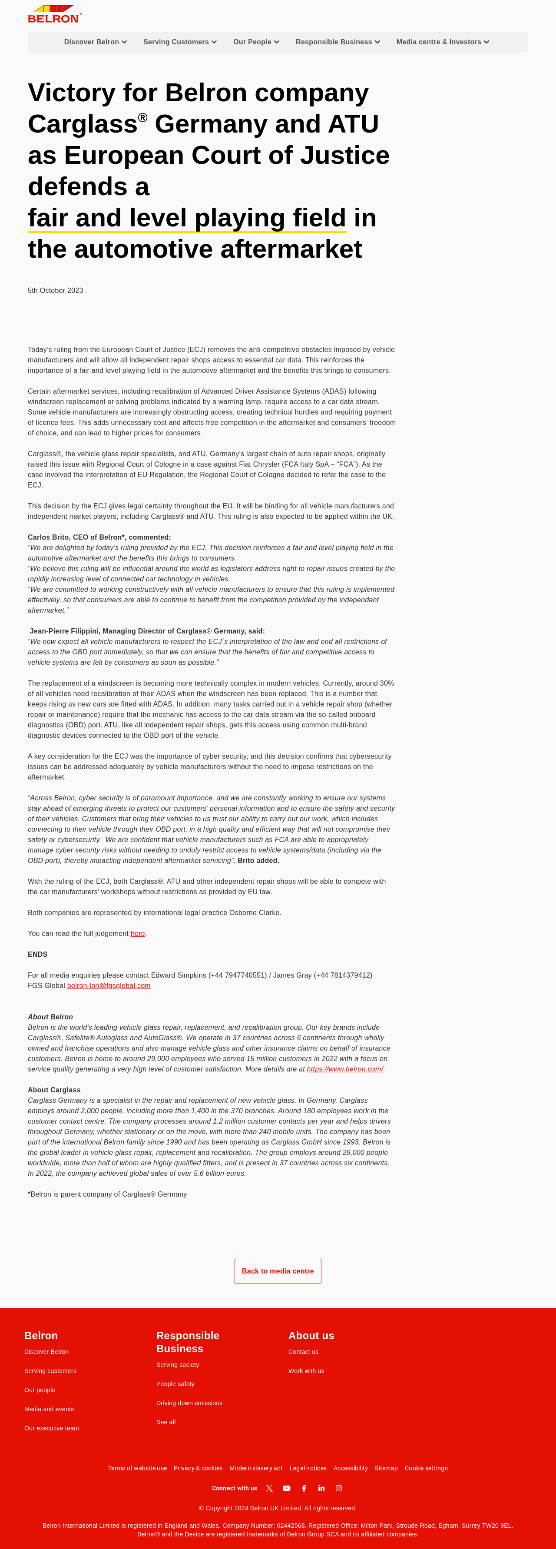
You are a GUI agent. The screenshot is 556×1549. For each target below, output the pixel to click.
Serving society (177, 1364)
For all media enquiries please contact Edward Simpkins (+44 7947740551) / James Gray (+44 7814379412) (200, 975)
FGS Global (89, 985)
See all (166, 1422)
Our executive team (51, 1428)
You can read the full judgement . (87, 933)
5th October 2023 (55, 290)
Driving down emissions (189, 1403)
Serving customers (50, 1370)
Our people (40, 1389)
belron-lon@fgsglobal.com (109, 985)
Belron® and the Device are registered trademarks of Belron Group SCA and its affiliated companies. (278, 1534)
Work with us (306, 1370)
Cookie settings (426, 1468)
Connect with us (235, 1488)
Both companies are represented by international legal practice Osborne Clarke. (154, 912)
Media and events (49, 1409)
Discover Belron (46, 1351)
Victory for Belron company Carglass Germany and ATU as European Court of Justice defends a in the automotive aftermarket (209, 170)
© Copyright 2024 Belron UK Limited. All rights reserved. (278, 1508)
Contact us (303, 1351)
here (138, 933)
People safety (175, 1383)
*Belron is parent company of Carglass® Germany (107, 1194)
